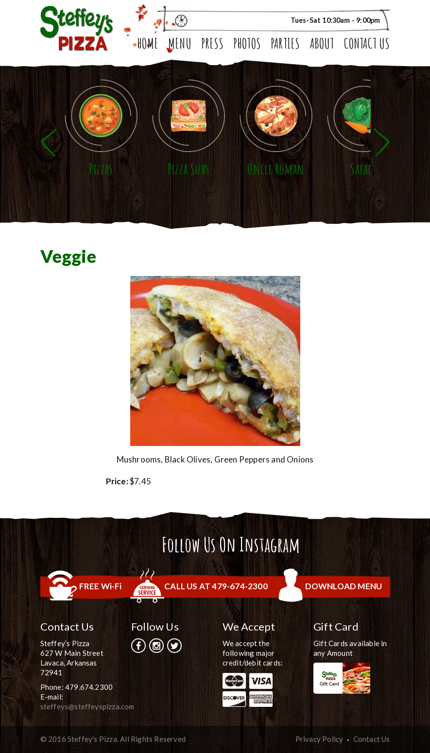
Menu (179, 44)
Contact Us (367, 44)
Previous (48, 142)
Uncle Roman (275, 169)
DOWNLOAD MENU (343, 586)
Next (382, 142)
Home (147, 44)
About (322, 44)
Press (212, 44)
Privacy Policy (319, 739)
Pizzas (100, 169)
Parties (285, 44)
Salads (363, 169)
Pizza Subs (188, 169)
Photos (247, 44)
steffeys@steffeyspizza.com (87, 706)
